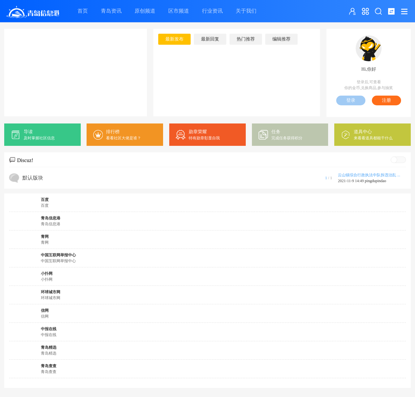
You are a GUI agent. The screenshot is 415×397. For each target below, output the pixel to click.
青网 (45, 236)
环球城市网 (50, 292)
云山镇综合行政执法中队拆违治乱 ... (369, 175)
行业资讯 (212, 11)
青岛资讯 (111, 11)
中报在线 (48, 329)
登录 (350, 100)
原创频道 (145, 11)
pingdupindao (375, 181)
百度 (45, 199)
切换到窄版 (391, 11)
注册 (386, 100)
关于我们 (246, 11)
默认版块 (32, 178)
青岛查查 (48, 366)
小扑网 (47, 273)
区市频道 (178, 11)
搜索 (378, 11)
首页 (82, 11)
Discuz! (25, 160)
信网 (45, 310)
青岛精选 (48, 347)
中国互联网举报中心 (58, 255)
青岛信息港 (50, 218)
